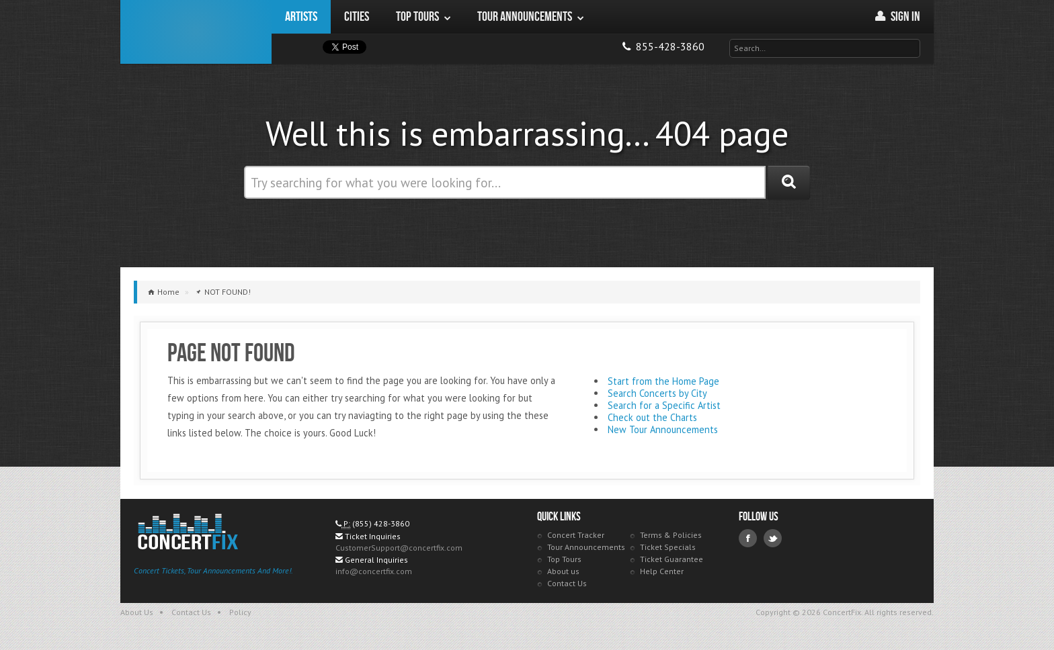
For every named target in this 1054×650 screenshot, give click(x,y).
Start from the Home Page (663, 381)
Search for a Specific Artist (664, 405)
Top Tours (564, 559)
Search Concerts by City (657, 393)
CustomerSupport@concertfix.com (398, 548)
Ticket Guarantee (671, 559)
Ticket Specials (668, 547)
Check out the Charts (652, 417)
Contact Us (567, 583)
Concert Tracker (575, 535)
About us (563, 571)
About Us (136, 612)
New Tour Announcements (663, 429)
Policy (240, 612)
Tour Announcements (586, 547)
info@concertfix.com (373, 571)
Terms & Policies (671, 535)
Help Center (662, 571)
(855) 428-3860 (380, 523)
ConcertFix (196, 32)
